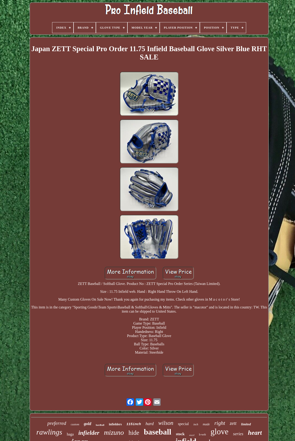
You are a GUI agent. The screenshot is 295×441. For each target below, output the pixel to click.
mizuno (114, 432)
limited (246, 424)
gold (87, 423)
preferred (56, 423)
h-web (202, 434)
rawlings (49, 432)
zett (233, 423)
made (206, 424)
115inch (133, 424)
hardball (100, 425)
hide (134, 432)
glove (220, 431)
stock (180, 434)
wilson (165, 423)
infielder (88, 432)
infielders (115, 424)
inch (195, 424)
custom (75, 424)
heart (255, 432)
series (238, 433)
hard (149, 423)
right (219, 423)
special (183, 424)
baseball (157, 432)
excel (192, 435)
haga (70, 434)
